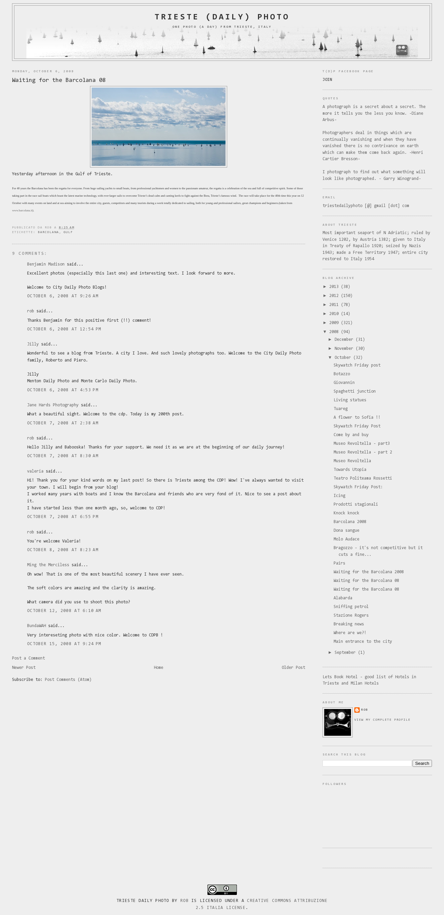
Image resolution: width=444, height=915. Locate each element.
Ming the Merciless (48, 565)
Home (158, 668)
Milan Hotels (365, 683)
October (344, 357)
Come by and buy (351, 435)
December (345, 339)
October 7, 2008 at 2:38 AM (62, 423)
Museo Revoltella (352, 461)
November (345, 348)
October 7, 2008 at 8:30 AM (62, 456)
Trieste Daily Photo (142, 901)
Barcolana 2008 (350, 522)
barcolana (48, 232)
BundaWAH (36, 626)
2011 (335, 305)
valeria (35, 471)
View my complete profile (382, 720)
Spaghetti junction (355, 391)
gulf (68, 232)
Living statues (350, 400)
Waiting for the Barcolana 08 (59, 80)
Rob (184, 901)
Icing (339, 496)
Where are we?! (350, 633)
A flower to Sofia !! (357, 417)
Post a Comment (28, 658)
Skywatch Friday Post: (358, 487)
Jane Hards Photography (53, 405)
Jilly (33, 344)
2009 (335, 323)
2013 (335, 287)
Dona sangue (346, 530)
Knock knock (346, 513)
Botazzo (342, 374)
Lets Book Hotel (340, 677)
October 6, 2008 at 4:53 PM (62, 390)
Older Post (293, 668)
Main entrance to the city (363, 641)
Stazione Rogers (351, 615)
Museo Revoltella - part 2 (363, 452)
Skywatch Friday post (357, 365)
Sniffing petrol (351, 607)
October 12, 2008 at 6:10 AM (64, 611)
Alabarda (343, 598)
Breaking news (349, 624)
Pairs (339, 563)
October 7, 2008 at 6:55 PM (62, 517)
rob (30, 311)
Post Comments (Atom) (68, 680)
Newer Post (23, 668)
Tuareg (341, 409)
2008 (335, 332)
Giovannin (344, 383)
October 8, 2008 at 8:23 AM (62, 550)
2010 (335, 314)
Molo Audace (346, 539)
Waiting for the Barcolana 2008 (369, 572)
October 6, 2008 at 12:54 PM (64, 329)
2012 (335, 296)
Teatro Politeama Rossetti (363, 478)
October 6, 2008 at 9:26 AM (62, 296)
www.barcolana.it (22, 210)
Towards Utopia (350, 470)
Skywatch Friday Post (357, 426)
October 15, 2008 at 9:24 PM (64, 644)
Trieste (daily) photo (222, 17)
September (346, 652)
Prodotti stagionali (356, 504)
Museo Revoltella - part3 (362, 443)
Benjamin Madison (46, 264)
